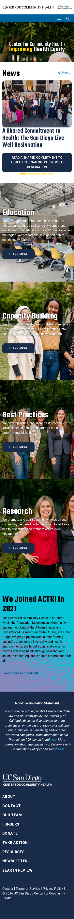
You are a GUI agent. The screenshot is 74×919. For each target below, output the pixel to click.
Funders (10, 824)
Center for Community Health (28, 7)
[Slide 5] (51, 173)
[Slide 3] (37, 173)
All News (64, 72)
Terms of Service (28, 889)
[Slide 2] (30, 173)
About (8, 797)
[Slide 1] (23, 173)
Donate (10, 833)
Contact (11, 806)
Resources (13, 852)
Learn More (18, 254)
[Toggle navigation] (59, 18)
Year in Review (17, 870)
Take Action (15, 843)
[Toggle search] (67, 18)
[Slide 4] (44, 173)
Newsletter (15, 861)
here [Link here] (53, 740)
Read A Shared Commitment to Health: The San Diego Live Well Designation (37, 162)
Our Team (12, 815)
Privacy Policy (53, 889)
